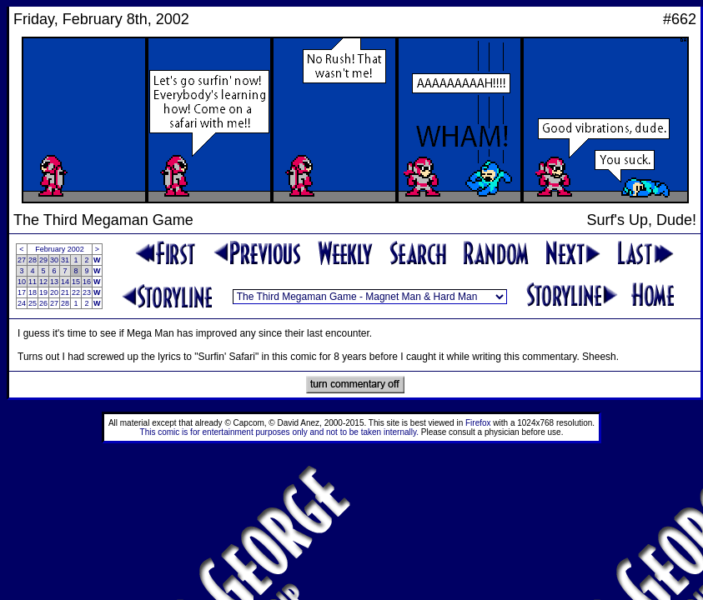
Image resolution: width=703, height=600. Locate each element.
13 (54, 282)
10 (22, 282)
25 (32, 303)
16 (87, 282)
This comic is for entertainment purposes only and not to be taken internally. (279, 432)
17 (22, 292)
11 (32, 282)
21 (65, 292)
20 (54, 292)
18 (32, 292)
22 (76, 292)
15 (76, 282)
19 (43, 292)
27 (22, 260)
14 (65, 282)
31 (65, 260)
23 (87, 292)
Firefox (478, 423)
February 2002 (59, 249)
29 (43, 260)
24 (22, 303)
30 (54, 260)
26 (43, 303)
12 (43, 282)
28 (32, 260)
